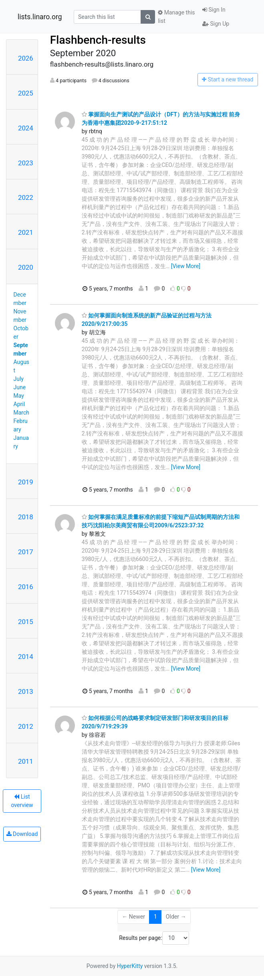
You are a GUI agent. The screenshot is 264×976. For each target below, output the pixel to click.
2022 (25, 197)
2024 (25, 128)
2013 (25, 691)
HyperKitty (130, 966)
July (19, 379)
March (22, 412)
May (19, 395)
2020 (25, 267)
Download (22, 834)
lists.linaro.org (40, 17)
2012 (25, 726)
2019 (25, 482)
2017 (25, 552)
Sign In (214, 9)
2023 (25, 163)
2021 (25, 232)
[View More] (185, 266)
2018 (25, 517)
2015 (25, 622)
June (20, 387)
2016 (25, 587)
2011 (25, 761)
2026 (25, 58)
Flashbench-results (98, 40)
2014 (25, 657)
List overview (22, 800)
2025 (25, 93)
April (19, 404)
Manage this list (176, 16)
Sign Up (215, 23)
